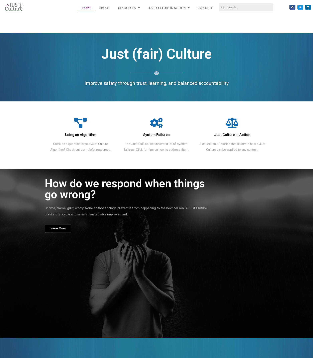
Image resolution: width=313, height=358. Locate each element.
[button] (58, 209)
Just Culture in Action (169, 7)
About (104, 8)
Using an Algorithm (80, 115)
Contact (205, 8)
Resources (129, 7)
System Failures (156, 115)
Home (86, 8)
